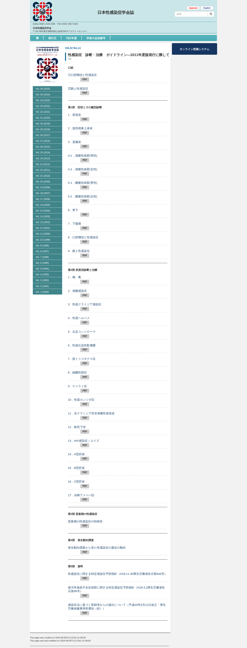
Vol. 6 (42, 279)
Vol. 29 (43, 129)
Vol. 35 (43, 94)
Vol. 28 (43, 135)
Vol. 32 (43, 112)
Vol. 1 (42, 308)
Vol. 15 (43, 227)
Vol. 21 (43, 192)
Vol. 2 (42, 302)
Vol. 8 (42, 268)
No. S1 (41, 187)
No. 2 (40, 176)
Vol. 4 (42, 291)
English (206, 8)
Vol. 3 (42, 297)
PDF (84, 79)
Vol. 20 (43, 198)
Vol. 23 (43, 164)
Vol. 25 (43, 152)
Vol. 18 (43, 209)
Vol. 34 (43, 100)
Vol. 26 (43, 146)
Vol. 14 (43, 233)
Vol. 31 (43, 118)
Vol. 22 (43, 170)
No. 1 (40, 181)
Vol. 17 (43, 215)
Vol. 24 (43, 158)
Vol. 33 (43, 106)
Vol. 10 (43, 256)
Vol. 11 (43, 250)
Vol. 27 (43, 141)
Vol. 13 (43, 239)
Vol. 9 (42, 262)
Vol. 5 (42, 285)
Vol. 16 (43, 221)
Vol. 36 (43, 88)
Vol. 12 (43, 244)
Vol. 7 (42, 273)
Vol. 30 (43, 123)
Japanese (193, 8)
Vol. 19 (43, 204)
